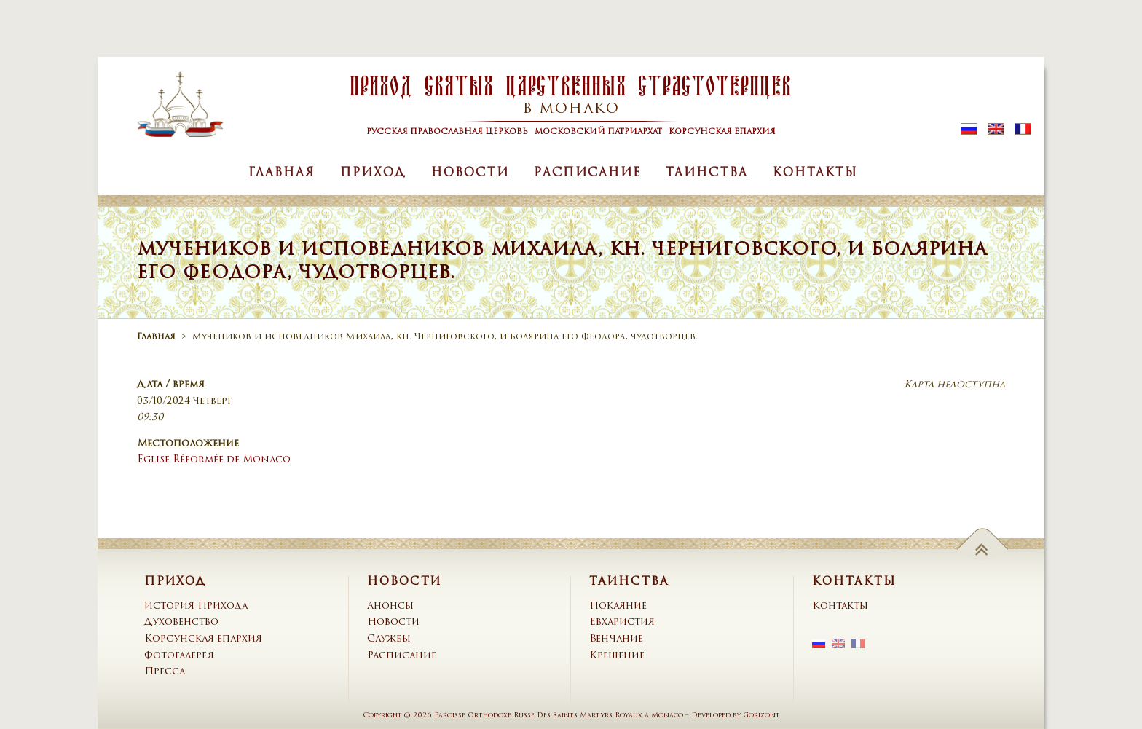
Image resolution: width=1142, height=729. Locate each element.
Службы (389, 639)
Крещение (617, 656)
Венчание (616, 639)
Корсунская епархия (203, 639)
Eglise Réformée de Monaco (214, 460)
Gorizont (761, 715)
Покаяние (618, 606)
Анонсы (390, 606)
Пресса (164, 672)
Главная (281, 173)
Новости (470, 173)
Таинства (707, 173)
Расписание (587, 173)
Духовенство (181, 622)
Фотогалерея (179, 656)
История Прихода (196, 606)
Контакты (815, 173)
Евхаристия (622, 622)
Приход (373, 173)
